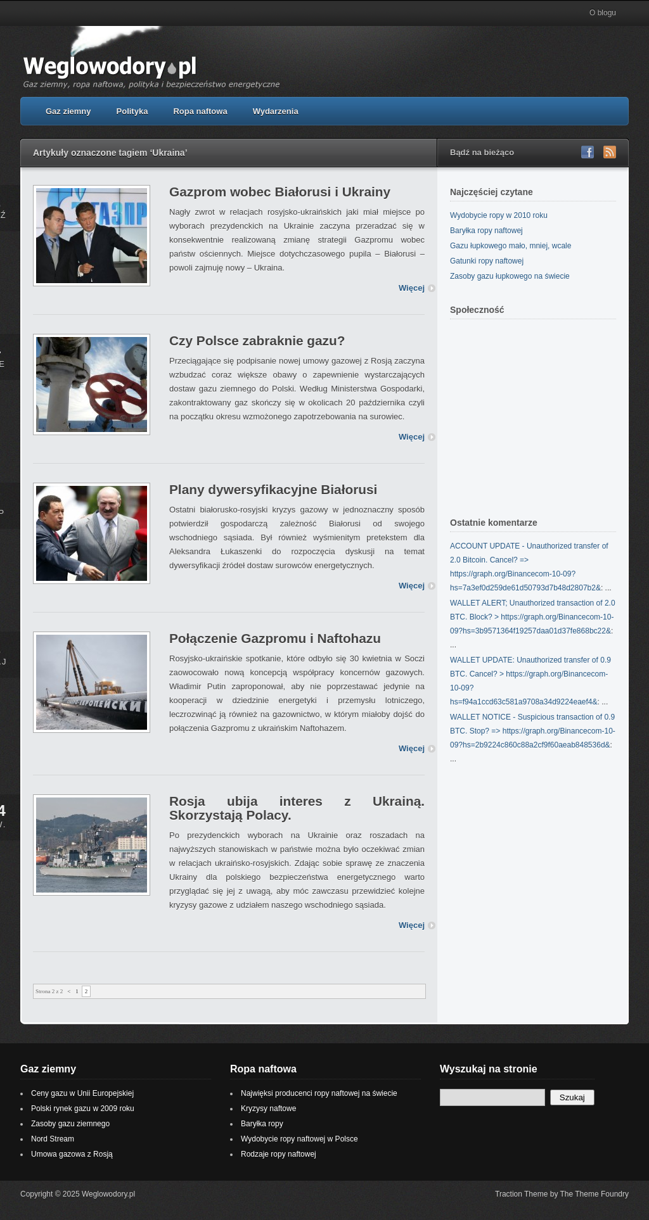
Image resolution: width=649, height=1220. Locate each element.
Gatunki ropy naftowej (487, 261)
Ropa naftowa (200, 111)
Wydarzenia (276, 111)
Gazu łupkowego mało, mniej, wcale (510, 245)
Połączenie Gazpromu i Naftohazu (275, 638)
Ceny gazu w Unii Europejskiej (82, 1093)
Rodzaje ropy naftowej (278, 1154)
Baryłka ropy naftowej (486, 230)
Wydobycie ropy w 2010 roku (499, 215)
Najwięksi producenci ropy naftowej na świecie (319, 1093)
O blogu (602, 12)
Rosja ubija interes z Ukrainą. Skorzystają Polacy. (297, 808)
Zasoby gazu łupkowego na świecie (510, 276)
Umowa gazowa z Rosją (72, 1154)
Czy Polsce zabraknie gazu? (257, 340)
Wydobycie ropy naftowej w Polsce (299, 1138)
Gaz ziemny (68, 111)
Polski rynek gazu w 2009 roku (82, 1108)
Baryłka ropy (262, 1123)
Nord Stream (52, 1138)
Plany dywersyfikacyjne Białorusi (273, 489)
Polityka (132, 111)
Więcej (412, 288)
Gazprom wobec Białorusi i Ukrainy (279, 191)
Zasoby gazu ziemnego (70, 1123)
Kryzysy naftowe (268, 1108)
